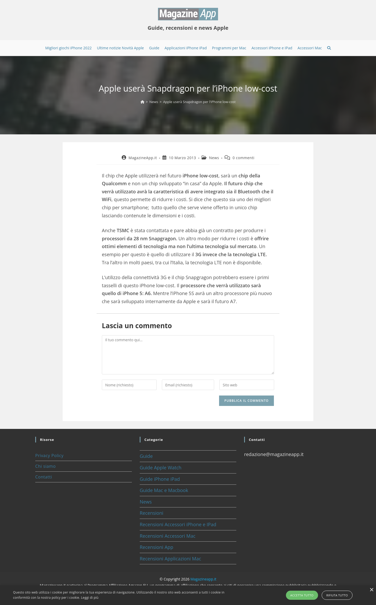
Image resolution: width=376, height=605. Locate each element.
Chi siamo (45, 466)
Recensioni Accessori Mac (167, 536)
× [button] (371, 590)
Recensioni (151, 513)
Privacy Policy (49, 455)
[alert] (188, 595)
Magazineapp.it (203, 579)
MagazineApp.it (142, 157)
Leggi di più (89, 597)
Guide (146, 456)
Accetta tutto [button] (302, 595)
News (214, 157)
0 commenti (244, 157)
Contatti (43, 477)
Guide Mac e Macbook (164, 490)
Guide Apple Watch (160, 467)
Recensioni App (156, 547)
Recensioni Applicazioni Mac (170, 558)
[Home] (142, 101)
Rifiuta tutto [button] (337, 595)
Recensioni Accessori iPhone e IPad (178, 524)
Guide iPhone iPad (160, 479)
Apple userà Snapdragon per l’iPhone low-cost (199, 101)
